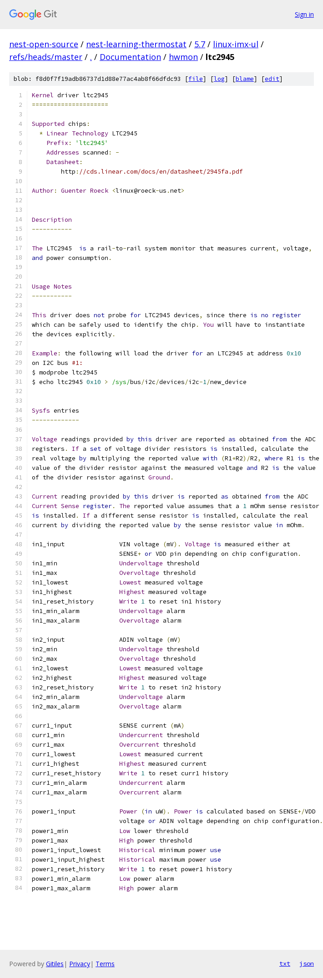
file (195, 79)
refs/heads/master (45, 56)
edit (272, 79)
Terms (105, 963)
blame (245, 79)
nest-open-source (43, 44)
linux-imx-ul (235, 44)
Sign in (304, 14)
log (219, 79)
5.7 (199, 44)
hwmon (183, 56)
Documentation (130, 56)
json (306, 963)
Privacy (79, 963)
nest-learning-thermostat (136, 44)
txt (284, 963)
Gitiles (55, 963)
